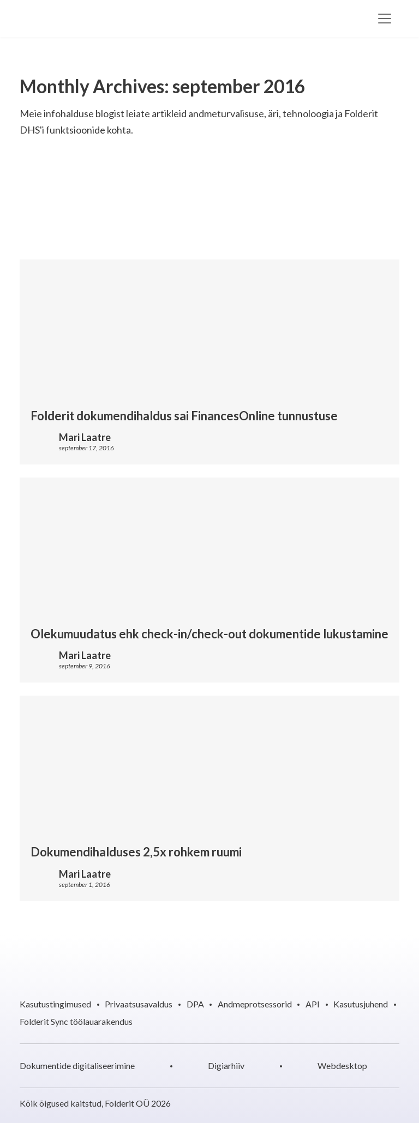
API (313, 1004)
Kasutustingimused (55, 1004)
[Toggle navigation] (384, 18)
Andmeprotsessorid (255, 1004)
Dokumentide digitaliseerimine (77, 1065)
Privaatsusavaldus (138, 1004)
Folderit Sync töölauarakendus (76, 1021)
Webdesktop (342, 1065)
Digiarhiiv (226, 1065)
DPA (195, 1004)
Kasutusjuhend (360, 1004)
